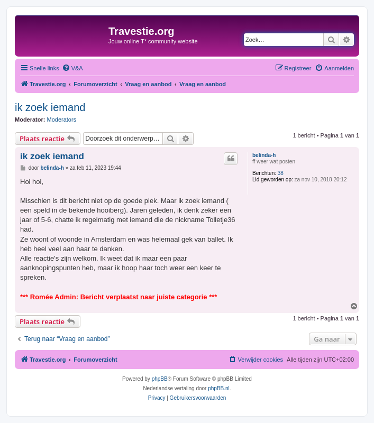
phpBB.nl (219, 388)
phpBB (160, 379)
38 (281, 173)
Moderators (62, 119)
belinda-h (264, 155)
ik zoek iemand (50, 107)
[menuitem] (72, 68)
